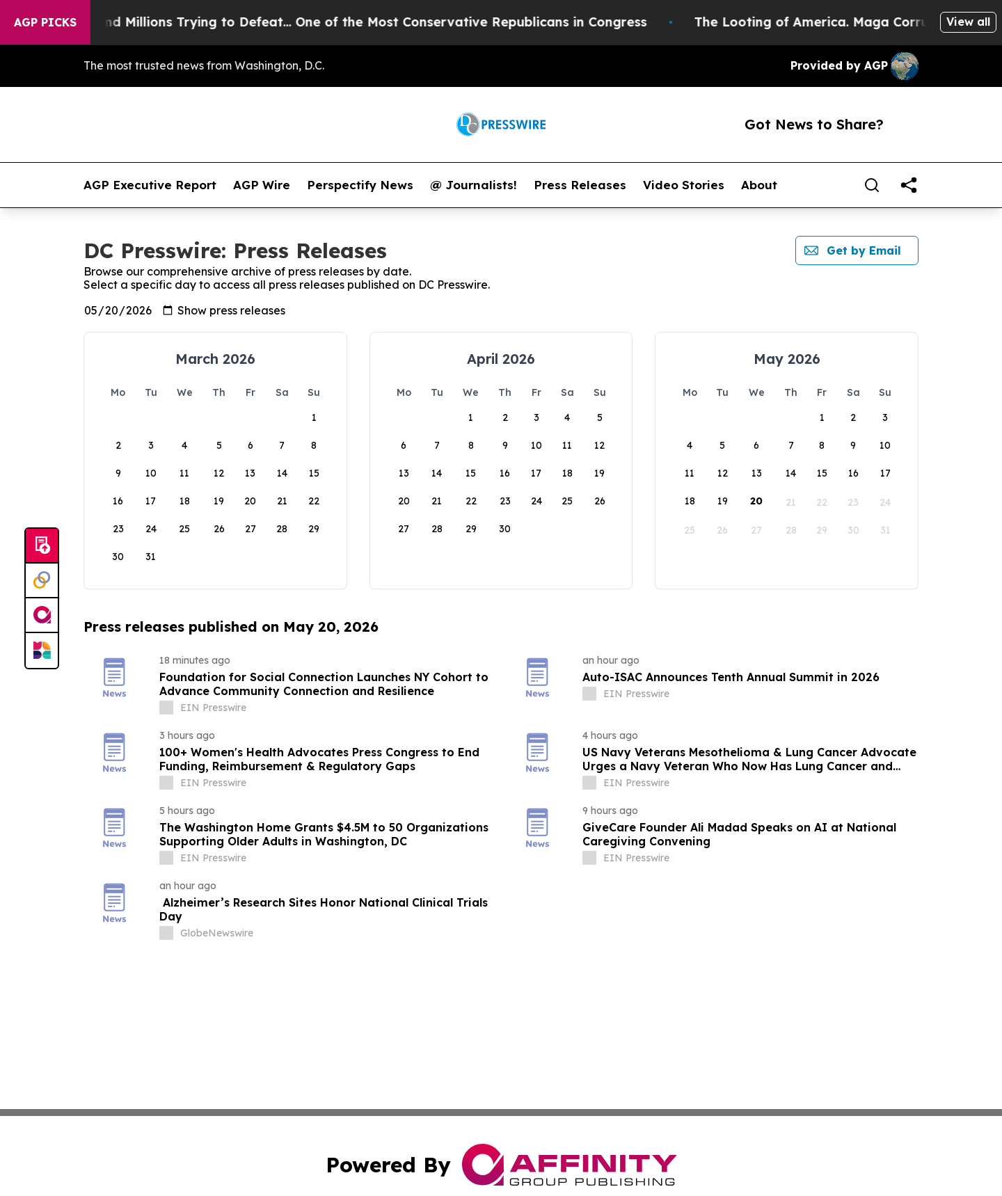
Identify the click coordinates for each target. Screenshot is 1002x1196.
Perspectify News (360, 185)
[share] (908, 185)
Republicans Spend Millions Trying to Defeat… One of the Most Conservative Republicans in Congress (351, 22)
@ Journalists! (473, 185)
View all (968, 22)
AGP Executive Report (150, 185)
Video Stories (683, 185)
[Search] (872, 185)
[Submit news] (42, 546)
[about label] (166, 708)
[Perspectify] (42, 581)
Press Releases (580, 185)
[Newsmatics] (42, 650)
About (759, 185)
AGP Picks (45, 22)
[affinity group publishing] (42, 615)
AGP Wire (261, 185)
